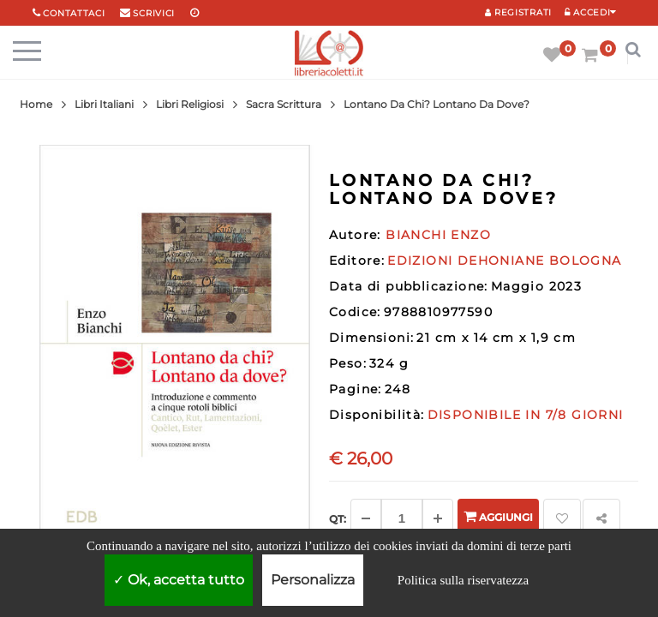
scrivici (154, 13)
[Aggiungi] (437, 518)
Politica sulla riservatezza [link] (463, 580)
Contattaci (74, 13)
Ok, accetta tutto (178, 580)
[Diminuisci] (365, 518)
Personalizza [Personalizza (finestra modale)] (313, 580)
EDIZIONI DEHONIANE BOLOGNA (504, 260)
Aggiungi (498, 516)
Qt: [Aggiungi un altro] (337, 518)
